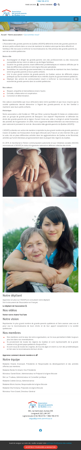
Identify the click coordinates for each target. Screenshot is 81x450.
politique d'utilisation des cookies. (59, 443)
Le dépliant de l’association (14, 306)
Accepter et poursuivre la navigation (40, 447)
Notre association (15, 35)
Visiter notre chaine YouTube (15, 315)
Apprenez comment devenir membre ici (19, 355)
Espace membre (44, 4)
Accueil (3, 35)
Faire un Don (30, 5)
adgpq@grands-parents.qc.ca (40, 418)
